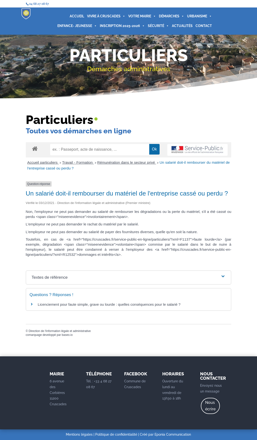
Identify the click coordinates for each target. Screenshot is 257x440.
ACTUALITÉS (179, 26)
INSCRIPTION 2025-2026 (119, 26)
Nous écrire (210, 405)
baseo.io (67, 335)
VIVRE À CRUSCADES (104, 16)
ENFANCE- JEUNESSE (75, 26)
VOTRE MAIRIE (140, 16)
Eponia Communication (173, 434)
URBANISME (197, 16)
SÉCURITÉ (156, 26)
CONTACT (201, 26)
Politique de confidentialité (116, 434)
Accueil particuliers (43, 162)
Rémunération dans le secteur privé (126, 162)
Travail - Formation (78, 162)
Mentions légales (79, 434)
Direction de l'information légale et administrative (60, 331)
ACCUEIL (74, 16)
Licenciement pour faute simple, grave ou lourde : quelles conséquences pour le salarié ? (109, 304)
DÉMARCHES (169, 16)
